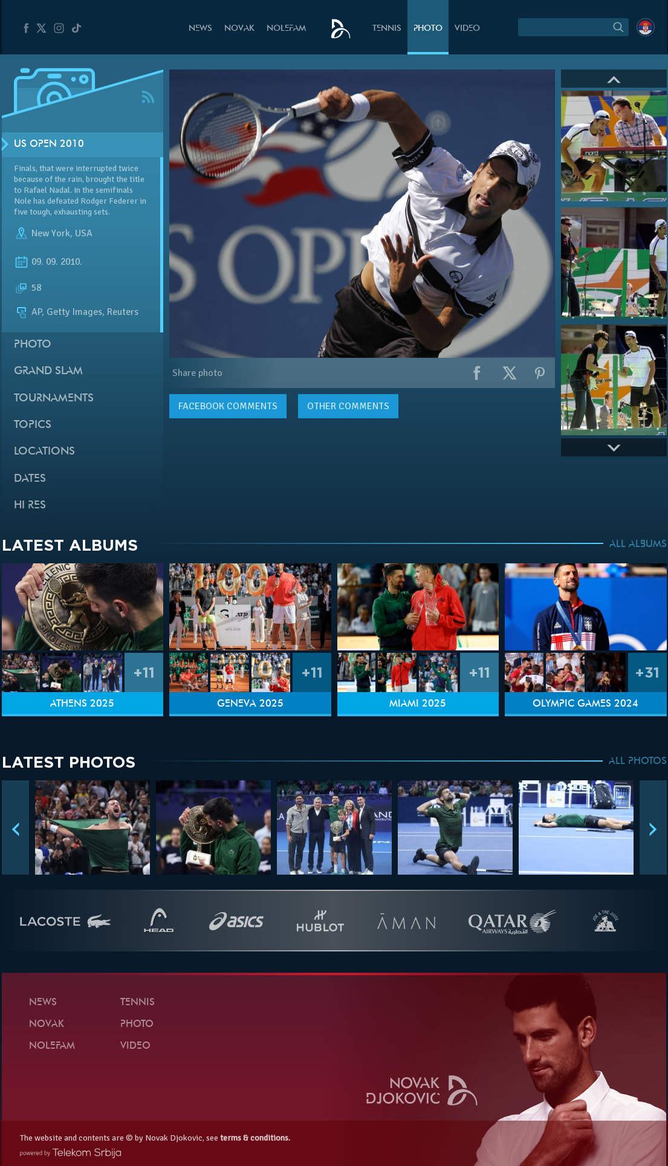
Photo (428, 28)
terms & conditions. (255, 1138)
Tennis (386, 28)
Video (467, 28)
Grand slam (48, 371)
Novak (239, 28)
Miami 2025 (417, 704)
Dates (30, 479)
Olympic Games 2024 (585, 704)
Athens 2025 (82, 704)
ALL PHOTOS (638, 761)
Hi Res (30, 505)
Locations (44, 452)
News (200, 28)
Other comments (348, 406)
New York (50, 233)
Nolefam (286, 28)
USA (83, 233)
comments (227, 406)
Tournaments (54, 398)
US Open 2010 (49, 144)
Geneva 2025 (250, 704)
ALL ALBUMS (638, 544)
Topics (32, 425)
